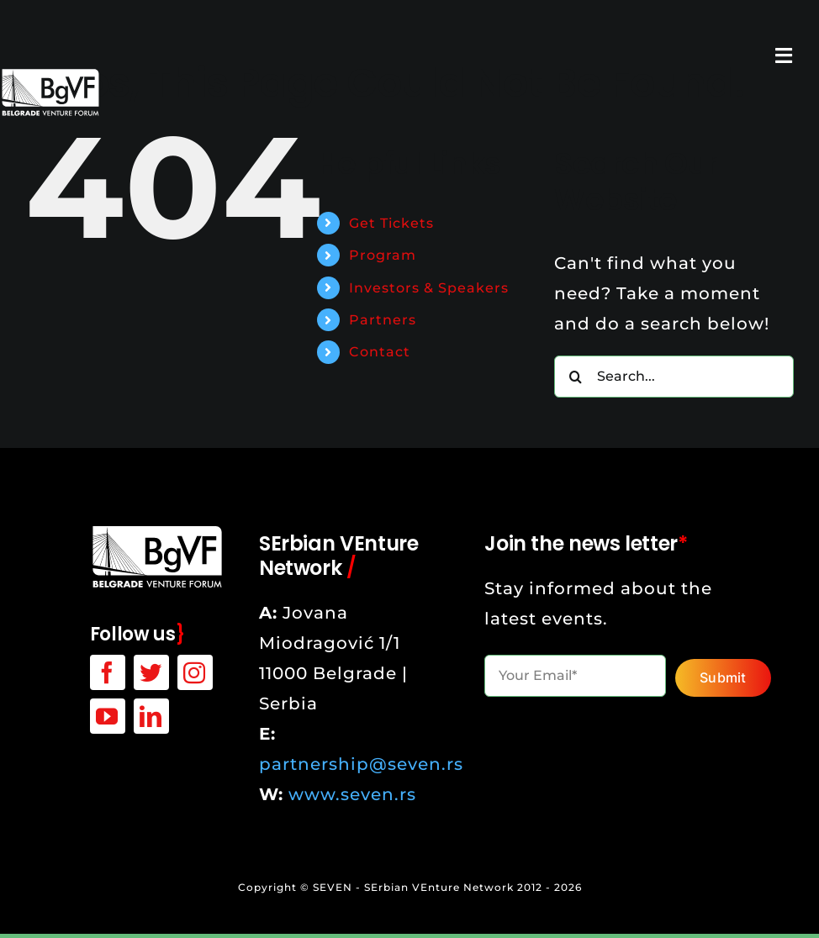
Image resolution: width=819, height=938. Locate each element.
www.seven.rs (352, 794)
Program (382, 255)
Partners (382, 320)
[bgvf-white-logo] (157, 532)
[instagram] (195, 672)
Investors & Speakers (429, 288)
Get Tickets (391, 223)
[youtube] (107, 716)
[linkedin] (151, 716)
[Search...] (674, 377)
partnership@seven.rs (361, 764)
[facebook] (107, 672)
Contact (379, 352)
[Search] (575, 377)
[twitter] (151, 672)
